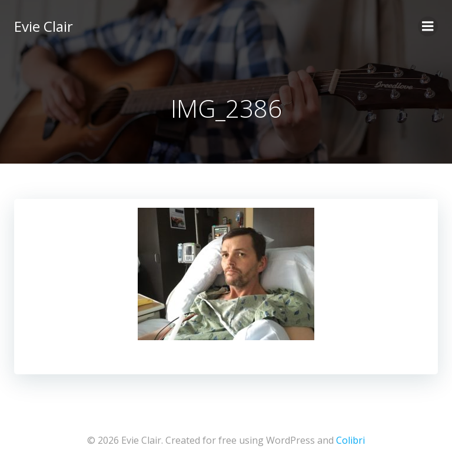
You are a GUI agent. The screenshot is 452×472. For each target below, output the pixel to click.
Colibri (350, 440)
